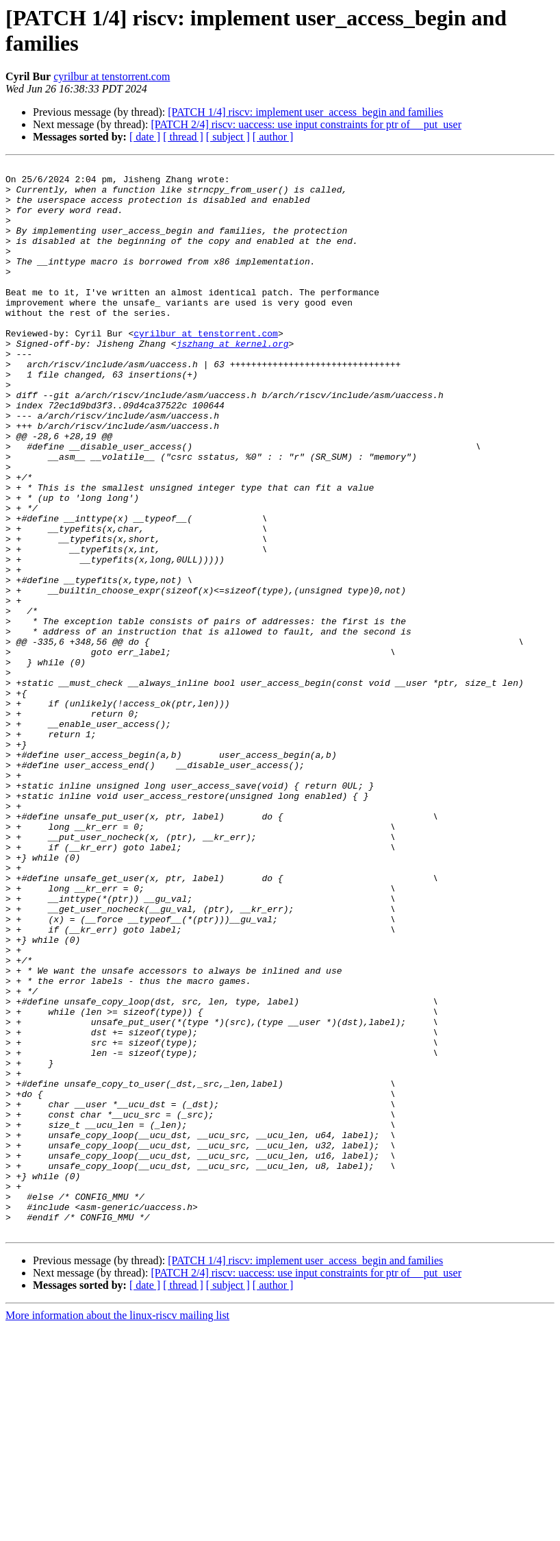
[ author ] (273, 137)
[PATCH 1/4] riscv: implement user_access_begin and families (305, 112)
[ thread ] (183, 137)
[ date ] (144, 137)
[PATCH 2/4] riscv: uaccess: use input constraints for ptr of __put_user (306, 124)
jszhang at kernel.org (233, 380)
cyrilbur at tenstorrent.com (111, 76)
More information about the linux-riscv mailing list (117, 1529)
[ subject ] (228, 137)
